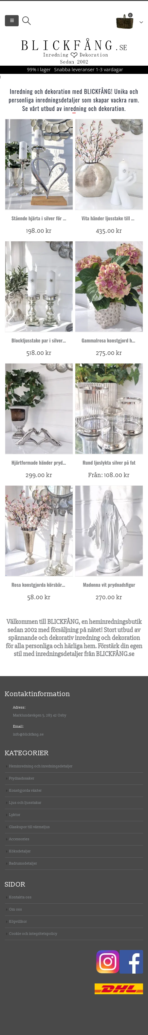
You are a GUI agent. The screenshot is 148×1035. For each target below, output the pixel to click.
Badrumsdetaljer (23, 863)
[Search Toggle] (26, 20)
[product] (39, 164)
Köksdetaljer (20, 851)
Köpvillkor (18, 921)
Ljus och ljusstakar (25, 803)
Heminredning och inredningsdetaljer (41, 766)
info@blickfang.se (28, 734)
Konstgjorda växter (25, 790)
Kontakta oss (20, 897)
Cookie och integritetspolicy (33, 934)
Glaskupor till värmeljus (29, 827)
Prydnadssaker (21, 778)
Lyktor (14, 815)
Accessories (19, 839)
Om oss (15, 909)
